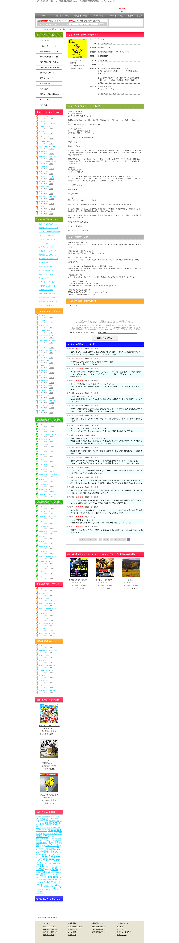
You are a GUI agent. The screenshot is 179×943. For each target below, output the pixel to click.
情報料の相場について (47, 286)
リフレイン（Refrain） (47, 181)
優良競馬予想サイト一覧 (49, 57)
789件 (51, 184)
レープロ (42, 207)
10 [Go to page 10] (111, 542)
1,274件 (51, 204)
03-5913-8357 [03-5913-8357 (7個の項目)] (56, 818)
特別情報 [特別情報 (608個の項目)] (42, 820)
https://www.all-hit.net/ (105, 43)
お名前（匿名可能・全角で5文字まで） (83, 335)
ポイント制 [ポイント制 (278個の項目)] (52, 845)
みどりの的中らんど (46, 176)
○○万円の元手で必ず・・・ (49, 239)
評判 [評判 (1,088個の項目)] (39, 866)
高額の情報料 (44, 263)
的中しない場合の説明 (47, 235)
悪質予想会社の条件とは (48, 224)
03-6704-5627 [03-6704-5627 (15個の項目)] (54, 821)
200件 (51, 413)
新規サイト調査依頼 (124, 932)
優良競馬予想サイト (99, 929)
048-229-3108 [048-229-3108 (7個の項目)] (56, 863)
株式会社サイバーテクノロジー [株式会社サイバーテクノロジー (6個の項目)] (52, 866)
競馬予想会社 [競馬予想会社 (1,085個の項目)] (48, 850)
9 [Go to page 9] (107, 542)
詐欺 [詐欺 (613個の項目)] (47, 882)
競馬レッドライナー (46, 489)
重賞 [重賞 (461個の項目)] (53, 882)
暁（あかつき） (44, 375)
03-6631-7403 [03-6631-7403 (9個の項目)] (44, 828)
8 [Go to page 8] (104, 542)
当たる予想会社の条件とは (48, 297)
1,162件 (51, 154)
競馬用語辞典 (45, 83)
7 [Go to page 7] (100, 542)
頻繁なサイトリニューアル (48, 228)
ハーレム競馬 (44, 202)
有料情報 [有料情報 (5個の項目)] (38, 816)
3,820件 (51, 348)
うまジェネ (43, 151)
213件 (51, 134)
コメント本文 (74, 305)
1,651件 (51, 328)
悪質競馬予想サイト (99, 932)
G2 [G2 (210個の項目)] (55, 851)
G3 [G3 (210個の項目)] (57, 885)
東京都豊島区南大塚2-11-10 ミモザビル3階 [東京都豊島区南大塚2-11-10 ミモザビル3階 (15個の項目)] (48, 837)
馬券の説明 (44, 89)
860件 (51, 164)
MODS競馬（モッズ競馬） (48, 156)
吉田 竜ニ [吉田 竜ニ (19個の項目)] (43, 874)
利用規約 (43, 105)
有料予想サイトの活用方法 (49, 62)
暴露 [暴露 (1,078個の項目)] (54, 869)
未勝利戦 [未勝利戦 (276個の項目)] (52, 877)
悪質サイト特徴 (48, 935)
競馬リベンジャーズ (46, 212)
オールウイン (44, 136)
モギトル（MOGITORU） (48, 161)
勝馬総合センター (45, 439)
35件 (52, 734)
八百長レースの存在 (46, 247)
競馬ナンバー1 (44, 187)
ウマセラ (42, 424)
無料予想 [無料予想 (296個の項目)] (42, 836)
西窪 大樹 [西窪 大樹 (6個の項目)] (52, 827)
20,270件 (52, 124)
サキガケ (42, 131)
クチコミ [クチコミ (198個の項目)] (41, 830)
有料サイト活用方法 (50, 929)
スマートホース (44, 141)
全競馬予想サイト (98, 927)
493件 (51, 174)
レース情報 (72, 932)
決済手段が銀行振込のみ (48, 266)
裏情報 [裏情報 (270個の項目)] (58, 830)
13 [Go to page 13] (124, 542)
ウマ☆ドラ (43, 166)
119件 (51, 159)
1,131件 (51, 179)
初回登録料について (46, 274)
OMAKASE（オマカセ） (48, 340)
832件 (51, 451)
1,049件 (51, 119)
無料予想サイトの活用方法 (49, 67)
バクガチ (42, 411)
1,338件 (51, 491)
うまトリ (42, 192)
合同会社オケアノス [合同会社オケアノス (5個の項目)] (49, 886)
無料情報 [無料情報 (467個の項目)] (48, 856)
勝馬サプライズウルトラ (48, 350)
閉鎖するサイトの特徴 (47, 294)
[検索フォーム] (83, 24)
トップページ (41, 29)
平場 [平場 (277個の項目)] (42, 823)
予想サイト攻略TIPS (46, 305)
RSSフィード (45, 99)
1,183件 (51, 129)
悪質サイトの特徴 (46, 78)
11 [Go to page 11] (116, 542)
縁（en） (42, 315)
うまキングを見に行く (105, 100)
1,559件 (51, 139)
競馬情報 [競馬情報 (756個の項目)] (51, 824)
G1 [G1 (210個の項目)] (41, 892)
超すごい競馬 (44, 171)
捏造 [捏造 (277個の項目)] (50, 830)
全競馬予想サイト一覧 (48, 46)
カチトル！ (43, 449)
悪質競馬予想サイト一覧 (49, 51)
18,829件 (52, 209)
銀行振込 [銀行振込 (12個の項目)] (39, 834)
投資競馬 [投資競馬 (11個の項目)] (48, 869)
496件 (51, 214)
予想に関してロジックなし (48, 251)
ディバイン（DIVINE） (47, 197)
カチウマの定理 (44, 126)
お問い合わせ (121, 935)
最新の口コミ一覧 (49, 927)
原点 (40, 345)
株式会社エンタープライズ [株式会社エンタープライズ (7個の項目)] (50, 854)
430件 (51, 353)
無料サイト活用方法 (50, 932)
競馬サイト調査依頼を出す (49, 94)
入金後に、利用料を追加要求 (49, 232)
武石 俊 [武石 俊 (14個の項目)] (53, 872)
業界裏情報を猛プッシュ (48, 255)
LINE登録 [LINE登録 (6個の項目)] (42, 845)
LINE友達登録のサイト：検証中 (57, 29)
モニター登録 (44, 243)
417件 (51, 343)
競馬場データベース (47, 73)
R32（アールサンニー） (47, 146)
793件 (51, 144)
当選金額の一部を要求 (47, 282)
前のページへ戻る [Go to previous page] (86, 542)
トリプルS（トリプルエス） (49, 116)
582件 (51, 189)
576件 (51, 194)
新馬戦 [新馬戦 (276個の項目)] (40, 869)
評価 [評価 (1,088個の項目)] (43, 877)
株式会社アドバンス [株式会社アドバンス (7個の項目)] (49, 834)
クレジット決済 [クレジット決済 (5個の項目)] (46, 863)
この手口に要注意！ (46, 290)
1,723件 (51, 318)
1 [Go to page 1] (95, 542)
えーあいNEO (44, 325)
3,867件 (51, 149)
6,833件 (51, 199)
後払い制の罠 (44, 278)
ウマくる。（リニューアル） (49, 726)
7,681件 (51, 378)
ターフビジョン (44, 121)
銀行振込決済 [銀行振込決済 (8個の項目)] (48, 818)
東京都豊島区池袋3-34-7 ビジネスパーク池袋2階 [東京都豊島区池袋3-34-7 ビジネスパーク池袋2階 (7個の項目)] (49, 839)
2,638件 (51, 426)
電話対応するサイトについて (49, 301)
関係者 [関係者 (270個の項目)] (46, 872)
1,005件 (51, 169)
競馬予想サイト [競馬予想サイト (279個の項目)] (48, 861)
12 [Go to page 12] (120, 542)
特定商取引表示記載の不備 (48, 259)
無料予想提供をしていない (48, 270)
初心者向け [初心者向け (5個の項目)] (58, 827)
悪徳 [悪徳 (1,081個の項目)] (58, 833)
